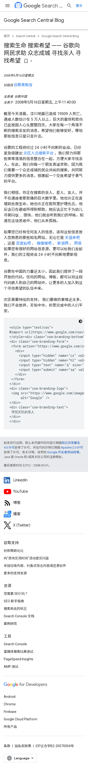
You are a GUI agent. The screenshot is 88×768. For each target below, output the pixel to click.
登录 (79, 6)
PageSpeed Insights (18, 659)
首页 (7, 36)
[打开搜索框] (69, 5)
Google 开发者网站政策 (63, 452)
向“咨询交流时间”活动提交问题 (26, 558)
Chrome (10, 704)
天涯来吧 (72, 237)
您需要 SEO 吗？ (16, 593)
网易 (78, 243)
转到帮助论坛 (13, 551)
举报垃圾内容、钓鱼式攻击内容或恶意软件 (35, 566)
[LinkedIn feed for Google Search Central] (44, 480)
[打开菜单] (7, 5)
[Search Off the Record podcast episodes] (44, 514)
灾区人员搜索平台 (38, 153)
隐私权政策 (23, 746)
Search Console (15, 644)
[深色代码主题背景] (80, 321)
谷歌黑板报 (23, 85)
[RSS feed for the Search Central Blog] (44, 503)
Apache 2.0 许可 (72, 447)
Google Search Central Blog (34, 20)
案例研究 (10, 624)
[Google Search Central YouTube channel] (44, 491)
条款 (7, 746)
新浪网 (63, 243)
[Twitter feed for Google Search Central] (44, 525)
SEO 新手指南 (14, 601)
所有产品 (10, 727)
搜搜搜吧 (45, 243)
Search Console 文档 (19, 616)
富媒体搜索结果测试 (18, 651)
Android (9, 697)
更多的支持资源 (15, 573)
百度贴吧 (24, 243)
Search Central (43, 6)
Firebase (10, 712)
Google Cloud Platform (20, 719)
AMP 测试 (11, 666)
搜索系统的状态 (15, 609)
